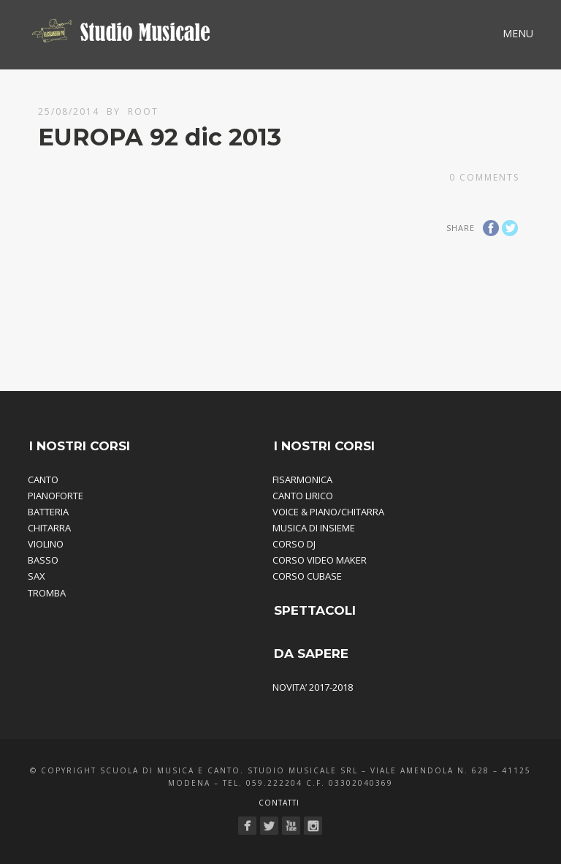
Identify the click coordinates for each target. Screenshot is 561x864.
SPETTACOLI (315, 610)
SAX (36, 576)
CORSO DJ (294, 543)
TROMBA (47, 592)
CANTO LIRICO (302, 495)
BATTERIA (48, 511)
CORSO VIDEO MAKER (319, 559)
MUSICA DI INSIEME (313, 527)
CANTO (43, 479)
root (143, 111)
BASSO (43, 559)
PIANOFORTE (55, 495)
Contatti (279, 802)
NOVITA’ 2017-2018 (312, 687)
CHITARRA (49, 527)
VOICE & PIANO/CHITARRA (328, 511)
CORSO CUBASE (307, 576)
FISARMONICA (302, 479)
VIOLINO (46, 543)
